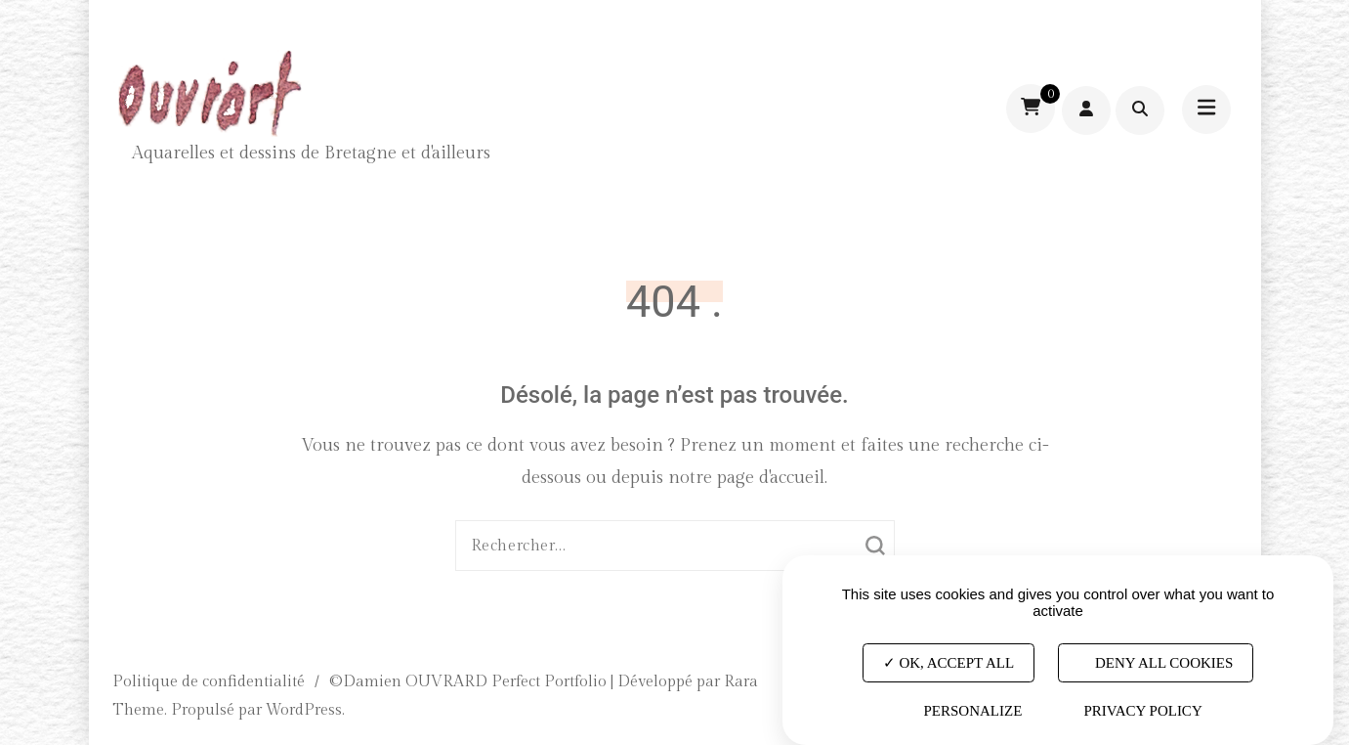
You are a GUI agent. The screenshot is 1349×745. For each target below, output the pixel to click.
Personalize (972, 711)
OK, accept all (948, 662)
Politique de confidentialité (208, 682)
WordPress (304, 710)
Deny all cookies (1155, 662)
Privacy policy (1142, 711)
